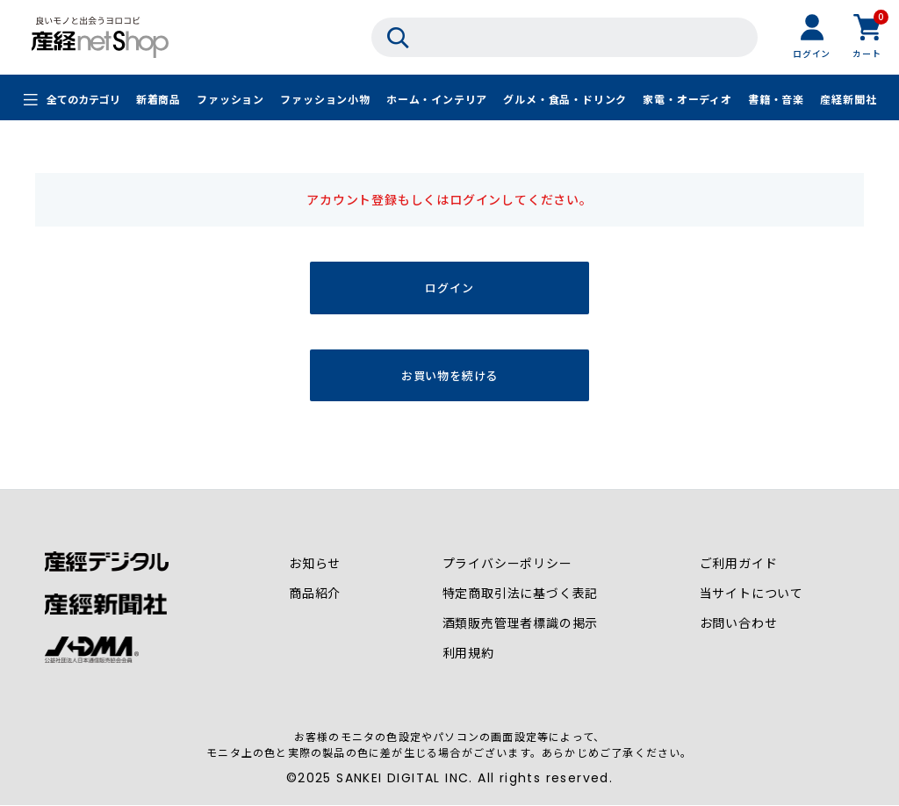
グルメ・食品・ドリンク (565, 98)
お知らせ (315, 563)
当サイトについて (751, 593)
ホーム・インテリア (436, 98)
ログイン (449, 287)
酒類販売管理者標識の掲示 (520, 623)
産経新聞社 (848, 98)
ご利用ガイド (739, 563)
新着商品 (158, 98)
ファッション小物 (325, 98)
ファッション (230, 98)
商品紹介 (315, 593)
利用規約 (468, 653)
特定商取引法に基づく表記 (520, 593)
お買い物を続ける (449, 375)
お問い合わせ (739, 623)
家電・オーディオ (687, 98)
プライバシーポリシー (507, 563)
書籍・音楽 (776, 98)
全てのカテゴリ (83, 98)
